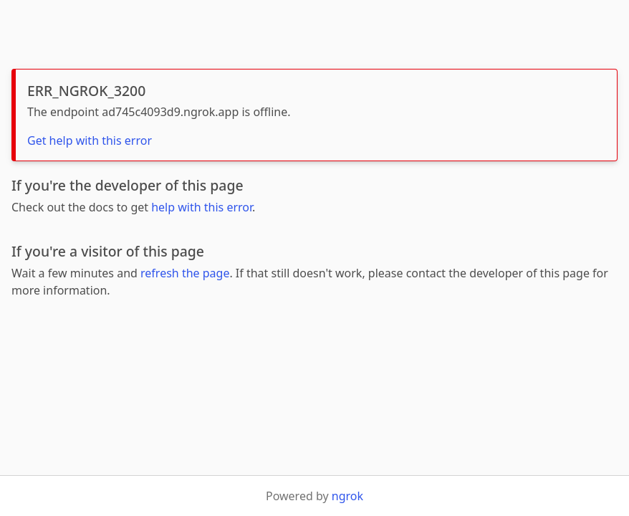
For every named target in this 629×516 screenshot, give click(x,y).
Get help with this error (89, 140)
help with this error (201, 207)
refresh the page (184, 273)
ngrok (347, 496)
